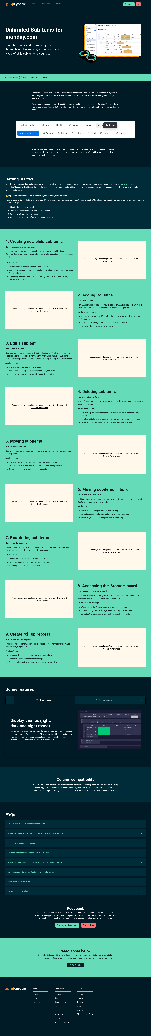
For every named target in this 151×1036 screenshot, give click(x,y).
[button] (75, 824)
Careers (80, 1015)
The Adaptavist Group (85, 1019)
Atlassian (36, 1003)
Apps (34, 4)
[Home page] (15, 4)
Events (57, 1023)
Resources (46, 4)
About (59, 4)
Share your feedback (67, 930)
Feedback (35, 77)
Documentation (60, 1019)
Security (80, 1011)
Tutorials (58, 1015)
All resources (59, 999)
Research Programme (63, 1027)
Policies (80, 1007)
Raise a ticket (75, 970)
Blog (56, 1003)
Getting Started (12, 77)
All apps (35, 999)
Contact (80, 999)
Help (45, 77)
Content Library (60, 1007)
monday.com (38, 1007)
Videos (57, 1011)
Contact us (129, 4)
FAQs (25, 77)
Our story (80, 1003)
